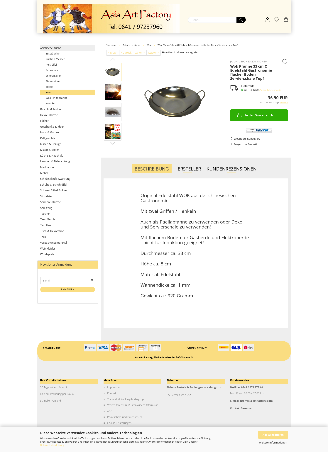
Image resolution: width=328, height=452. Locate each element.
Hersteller (187, 169)
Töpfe (49, 86)
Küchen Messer (55, 59)
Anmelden (68, 289)
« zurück (126, 52)
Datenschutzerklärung (52, 445)
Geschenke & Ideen (52, 126)
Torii (43, 237)
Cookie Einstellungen (119, 423)
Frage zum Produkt (245, 144)
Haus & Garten (49, 132)
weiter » (140, 52)
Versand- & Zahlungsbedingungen (126, 399)
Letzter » (153, 52)
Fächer (44, 120)
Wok (48, 92)
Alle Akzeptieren (273, 434)
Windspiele (47, 254)
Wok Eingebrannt (56, 98)
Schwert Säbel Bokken (54, 190)
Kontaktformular (241, 408)
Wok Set (50, 103)
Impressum (113, 387)
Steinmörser (53, 81)
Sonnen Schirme (50, 202)
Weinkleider (47, 248)
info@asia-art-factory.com (256, 400)
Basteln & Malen (50, 109)
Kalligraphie (47, 138)
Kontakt (111, 393)
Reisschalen (53, 70)
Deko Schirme (49, 115)
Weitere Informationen (273, 442)
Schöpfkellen (54, 75)
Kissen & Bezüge (50, 144)
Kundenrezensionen (232, 169)
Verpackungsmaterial (53, 242)
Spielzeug (46, 208)
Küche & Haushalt (51, 155)
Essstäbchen (53, 53)
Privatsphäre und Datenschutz (124, 417)
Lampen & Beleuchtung (55, 161)
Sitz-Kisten (46, 196)
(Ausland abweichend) (269, 89)
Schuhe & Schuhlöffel (53, 184)
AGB (109, 411)
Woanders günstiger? (247, 138)
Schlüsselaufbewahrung (55, 178)
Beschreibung (152, 169)
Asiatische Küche (50, 48)
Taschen (45, 213)
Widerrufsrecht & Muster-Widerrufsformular (132, 405)
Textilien (45, 225)
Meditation (47, 167)
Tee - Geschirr (49, 219)
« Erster (113, 52)
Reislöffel (51, 64)
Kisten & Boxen (50, 149)
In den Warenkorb (254, 115)
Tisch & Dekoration (52, 231)
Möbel (44, 173)
